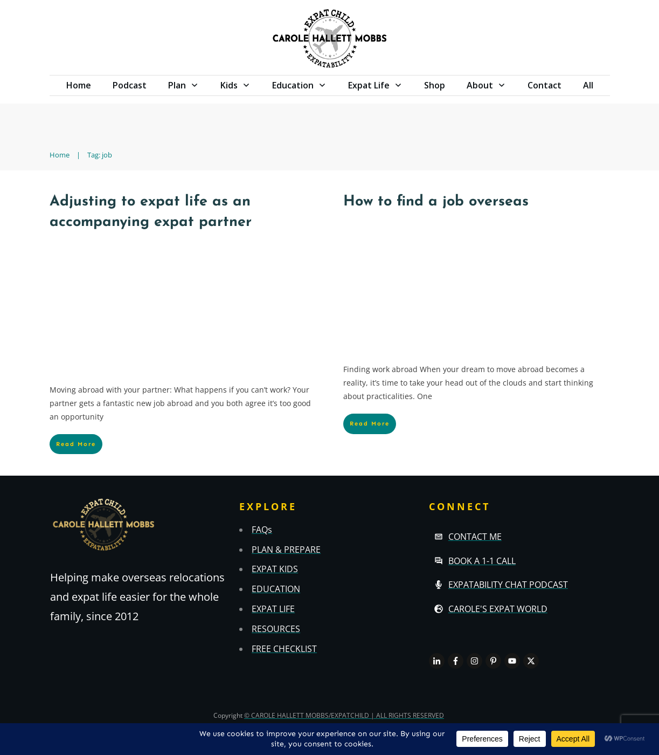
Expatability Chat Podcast (508, 585)
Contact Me (475, 537)
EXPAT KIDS (275, 569)
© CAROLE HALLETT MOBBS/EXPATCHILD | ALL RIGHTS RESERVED (344, 715)
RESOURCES (276, 629)
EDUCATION (276, 589)
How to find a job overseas (436, 202)
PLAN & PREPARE (286, 549)
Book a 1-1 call (482, 561)
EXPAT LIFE (273, 609)
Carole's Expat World (497, 609)
